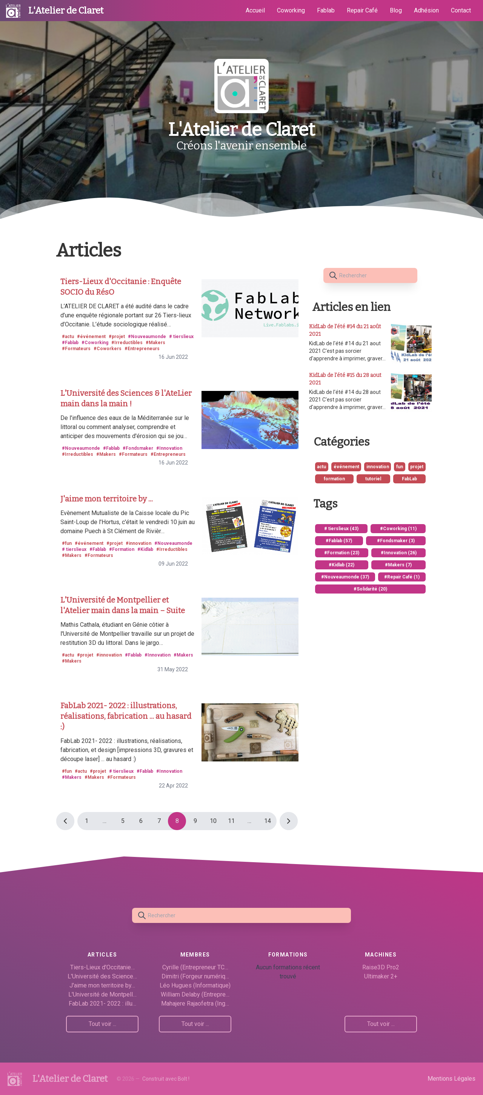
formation (334, 478)
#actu (68, 336)
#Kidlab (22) (341, 564)
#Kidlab (145, 549)
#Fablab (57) (339, 540)
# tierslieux (181, 336)
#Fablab (70, 342)
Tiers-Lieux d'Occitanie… (102, 967)
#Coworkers (108, 348)
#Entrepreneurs (142, 348)
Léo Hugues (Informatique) (195, 985)
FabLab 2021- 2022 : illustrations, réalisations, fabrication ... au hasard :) (125, 716)
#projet (117, 336)
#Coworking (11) (398, 528)
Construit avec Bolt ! (165, 1079)
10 (213, 820)
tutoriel (373, 478)
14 (267, 820)
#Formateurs (76, 348)
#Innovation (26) (399, 552)
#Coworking (95, 342)
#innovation (138, 543)
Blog (396, 10)
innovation (377, 466)
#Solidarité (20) (370, 589)
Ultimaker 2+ (380, 976)
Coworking (291, 10)
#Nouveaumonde (147, 336)
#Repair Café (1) (402, 577)
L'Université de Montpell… (102, 994)
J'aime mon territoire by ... (106, 498)
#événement (91, 336)
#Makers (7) (398, 564)
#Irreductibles (127, 342)
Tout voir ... (102, 1023)
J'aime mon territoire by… (102, 985)
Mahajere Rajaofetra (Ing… (195, 1003)
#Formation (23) (341, 552)
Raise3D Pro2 (380, 967)
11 (231, 820)
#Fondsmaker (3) (396, 540)
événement (346, 466)
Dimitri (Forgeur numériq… (195, 976)
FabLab (409, 478)
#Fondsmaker (138, 448)
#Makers (155, 342)
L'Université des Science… (102, 976)
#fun (67, 543)
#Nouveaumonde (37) (345, 577)
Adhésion (426, 10)
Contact (461, 10)
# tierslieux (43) (341, 528)
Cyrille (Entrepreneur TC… (195, 967)
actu (321, 466)
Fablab (326, 10)
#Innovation (169, 448)
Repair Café (362, 10)
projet (416, 466)
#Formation (121, 549)
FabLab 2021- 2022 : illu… (102, 1003)
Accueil (255, 10)
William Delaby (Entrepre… (195, 994)
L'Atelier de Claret (65, 10)
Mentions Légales (451, 1078)
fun (399, 466)
